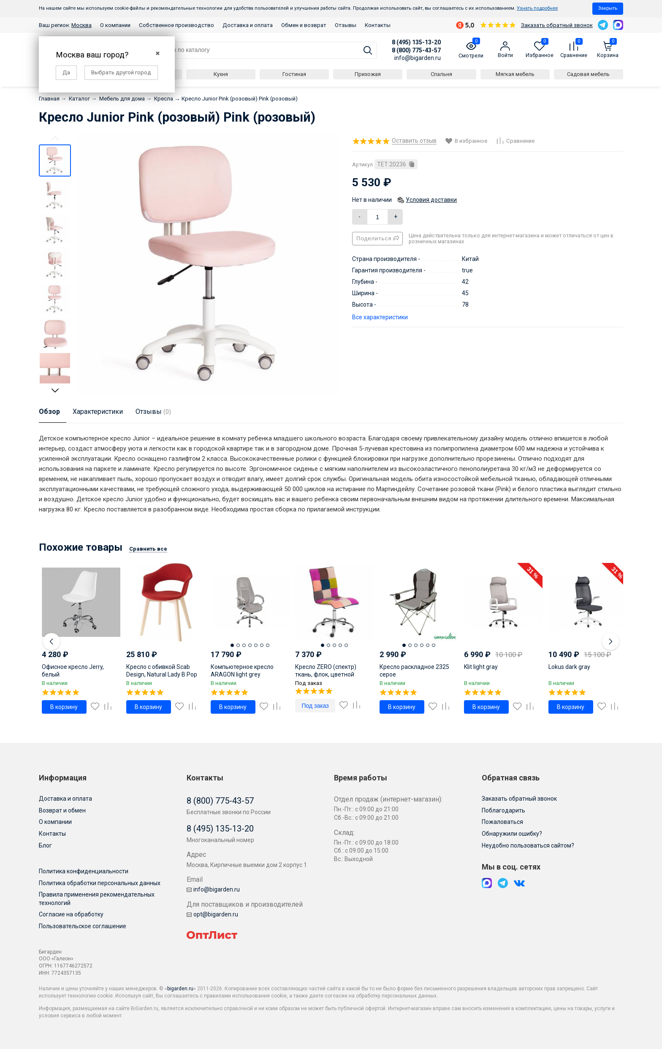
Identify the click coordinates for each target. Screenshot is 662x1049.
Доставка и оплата (247, 25)
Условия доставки (431, 199)
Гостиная (294, 74)
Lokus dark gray (569, 666)
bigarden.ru (180, 989)
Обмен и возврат (303, 25)
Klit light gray (481, 666)
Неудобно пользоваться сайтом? (528, 845)
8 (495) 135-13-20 (416, 42)
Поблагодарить (503, 810)
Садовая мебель (588, 74)
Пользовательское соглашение (82, 926)
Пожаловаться (502, 821)
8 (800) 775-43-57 (416, 50)
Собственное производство (176, 25)
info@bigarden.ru (417, 57)
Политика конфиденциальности (83, 871)
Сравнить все (148, 549)
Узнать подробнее (537, 8)
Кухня (221, 74)
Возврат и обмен (62, 810)
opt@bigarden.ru (212, 914)
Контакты (378, 25)
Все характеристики (380, 317)
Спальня (441, 74)
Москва (81, 25)
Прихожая (368, 74)
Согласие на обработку (71, 914)
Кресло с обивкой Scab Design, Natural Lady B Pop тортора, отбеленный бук (161, 674)
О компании (115, 25)
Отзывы (345, 25)
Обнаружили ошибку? (512, 833)
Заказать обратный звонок (557, 25)
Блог (45, 845)
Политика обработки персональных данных (99, 883)
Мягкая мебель (515, 74)
